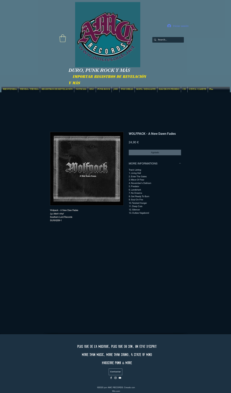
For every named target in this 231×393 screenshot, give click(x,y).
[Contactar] (115, 372)
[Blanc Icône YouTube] (119, 377)
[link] (63, 38)
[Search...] (168, 40)
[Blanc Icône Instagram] (115, 377)
